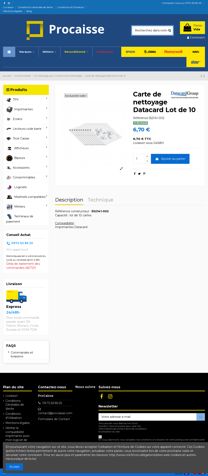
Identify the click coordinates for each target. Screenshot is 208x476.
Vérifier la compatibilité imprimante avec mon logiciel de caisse (17, 436)
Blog (29, 11)
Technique (100, 200)
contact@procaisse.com (55, 413)
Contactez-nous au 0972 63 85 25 (181, 2)
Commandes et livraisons (22, 354)
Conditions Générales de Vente (35, 7)
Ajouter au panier (170, 159)
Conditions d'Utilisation (71, 7)
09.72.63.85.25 (52, 403)
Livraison (8, 7)
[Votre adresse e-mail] (147, 417)
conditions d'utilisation (153, 439)
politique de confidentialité (190, 439)
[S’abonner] (200, 417)
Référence (140, 118)
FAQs (11, 346)
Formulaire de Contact (54, 419)
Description (69, 200)
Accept (14, 466)
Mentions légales (13, 11)
